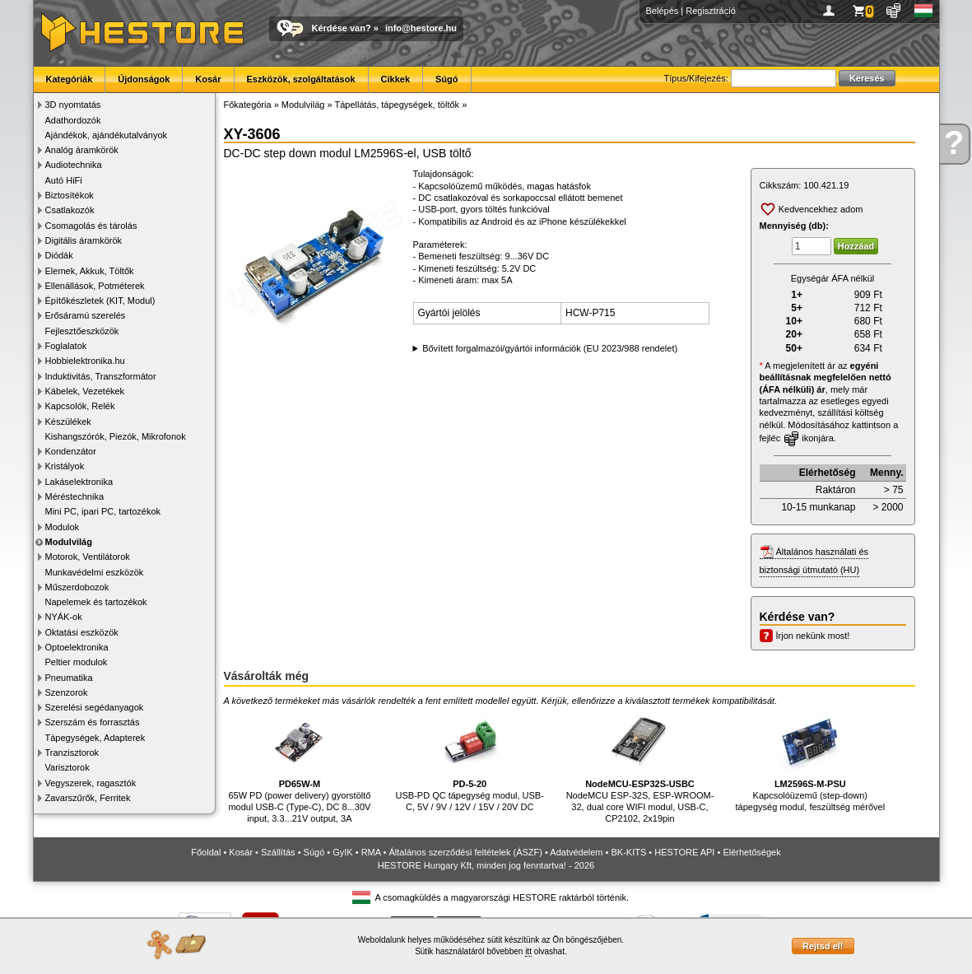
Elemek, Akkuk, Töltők (89, 271)
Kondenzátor (70, 451)
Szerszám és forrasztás (92, 722)
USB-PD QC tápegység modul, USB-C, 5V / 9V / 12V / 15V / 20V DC (470, 760)
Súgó (446, 79)
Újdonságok (144, 79)
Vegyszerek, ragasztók (91, 783)
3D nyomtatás (73, 105)
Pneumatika (69, 678)
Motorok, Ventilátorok (87, 557)
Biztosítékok (69, 195)
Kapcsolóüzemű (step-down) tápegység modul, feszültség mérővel (810, 760)
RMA (371, 852)
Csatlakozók (70, 210)
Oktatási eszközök (82, 632)
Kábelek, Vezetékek (85, 391)
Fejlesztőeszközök (82, 331)
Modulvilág (68, 542)
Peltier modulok (76, 662)
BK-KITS (629, 852)
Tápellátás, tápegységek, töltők (396, 105)
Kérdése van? (341, 28)
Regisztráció (711, 11)
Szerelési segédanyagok (94, 707)
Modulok (62, 527)
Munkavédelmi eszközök (94, 572)
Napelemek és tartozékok (96, 602)
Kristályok (65, 466)
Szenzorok (66, 692)
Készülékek (68, 421)
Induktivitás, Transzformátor (100, 376)
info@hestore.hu (421, 28)
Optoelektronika (77, 647)
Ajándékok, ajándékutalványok (106, 135)
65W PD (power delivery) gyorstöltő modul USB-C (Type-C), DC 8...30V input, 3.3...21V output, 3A (299, 766)
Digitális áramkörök (84, 240)
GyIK (342, 852)
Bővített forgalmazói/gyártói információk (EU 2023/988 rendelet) (549, 348)
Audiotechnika (73, 165)
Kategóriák (69, 79)
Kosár (208, 79)
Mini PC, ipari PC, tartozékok (103, 511)
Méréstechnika (75, 496)
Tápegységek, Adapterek (95, 738)
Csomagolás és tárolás (91, 226)
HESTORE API (684, 852)
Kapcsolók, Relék (80, 406)
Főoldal (206, 852)
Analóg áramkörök (82, 150)
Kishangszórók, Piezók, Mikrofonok (115, 436)
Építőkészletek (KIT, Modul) (100, 300)
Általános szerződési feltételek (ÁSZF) (465, 852)
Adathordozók (73, 120)
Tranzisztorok (72, 752)
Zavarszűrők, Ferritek (88, 798)
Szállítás (278, 852)
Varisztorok (67, 767)
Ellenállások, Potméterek (95, 286)
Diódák (59, 255)
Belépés (662, 11)
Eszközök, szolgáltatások (301, 79)
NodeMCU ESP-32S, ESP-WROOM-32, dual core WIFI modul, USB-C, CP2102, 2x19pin (640, 766)
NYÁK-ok (63, 617)
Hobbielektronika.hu (85, 361)
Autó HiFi (63, 180)
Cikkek (395, 79)
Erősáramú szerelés (85, 315)
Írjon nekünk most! (813, 636)
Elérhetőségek (751, 852)
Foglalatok (66, 346)
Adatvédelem (576, 852)
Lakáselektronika (79, 482)
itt (528, 951)
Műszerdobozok (77, 587)
